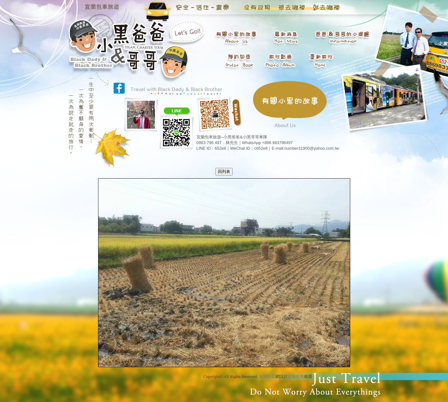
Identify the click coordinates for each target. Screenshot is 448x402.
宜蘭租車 (296, 376)
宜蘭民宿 (267, 376)
